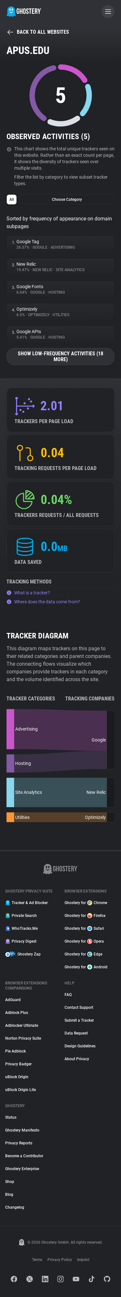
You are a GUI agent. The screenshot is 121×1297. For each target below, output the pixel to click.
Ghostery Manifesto (22, 1130)
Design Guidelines (80, 1046)
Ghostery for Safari (84, 928)
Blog (9, 1194)
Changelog (14, 1207)
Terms (37, 1259)
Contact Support (79, 1007)
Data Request (76, 1033)
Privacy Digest (20, 941)
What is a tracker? (28, 592)
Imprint (83, 1259)
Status (10, 1117)
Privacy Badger (18, 1064)
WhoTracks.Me (21, 928)
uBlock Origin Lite (20, 1090)
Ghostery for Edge (83, 954)
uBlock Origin (16, 1077)
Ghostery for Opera (84, 941)
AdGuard (13, 1000)
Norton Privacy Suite (23, 1038)
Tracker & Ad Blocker (26, 902)
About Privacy (77, 1059)
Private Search (21, 915)
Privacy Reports (18, 1143)
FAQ (68, 994)
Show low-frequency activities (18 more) (60, 356)
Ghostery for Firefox (85, 915)
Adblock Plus (16, 1012)
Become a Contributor (24, 1156)
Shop (9, 1181)
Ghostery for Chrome (86, 902)
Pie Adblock (15, 1051)
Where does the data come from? (43, 601)
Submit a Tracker (79, 1020)
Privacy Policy (59, 1259)
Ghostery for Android (86, 967)
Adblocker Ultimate (21, 1025)
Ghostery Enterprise (22, 1169)
